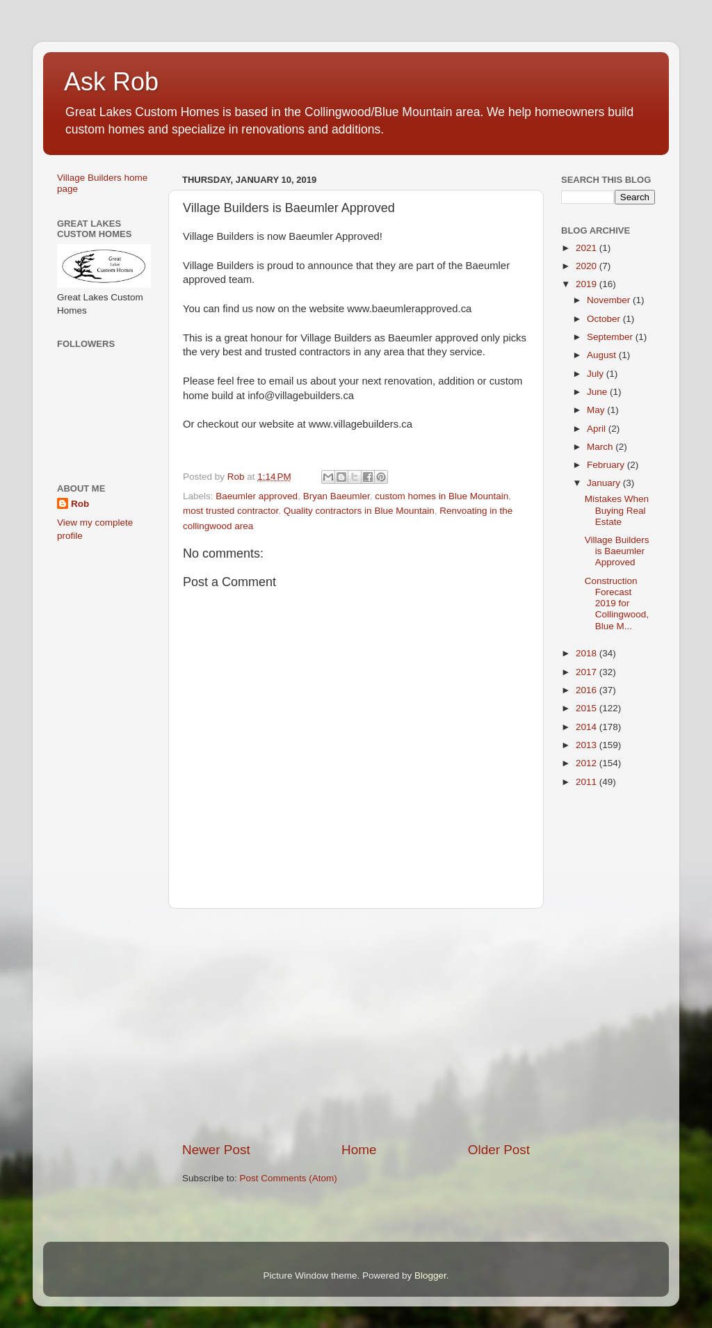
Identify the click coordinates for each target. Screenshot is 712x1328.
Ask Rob (111, 81)
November (610, 300)
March (601, 447)
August (603, 355)
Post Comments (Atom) (288, 1178)
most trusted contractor (230, 510)
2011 (587, 782)
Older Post (499, 1149)
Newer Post (216, 1149)
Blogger (430, 1275)
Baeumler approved (257, 496)
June (598, 392)
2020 (587, 266)
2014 (587, 727)
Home (358, 1149)
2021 (587, 248)
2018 (587, 653)
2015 (587, 708)
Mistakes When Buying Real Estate (617, 510)
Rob (80, 504)
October (605, 319)
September (611, 337)
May (597, 410)
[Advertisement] (356, 1025)
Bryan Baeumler (336, 496)
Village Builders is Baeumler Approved (617, 551)
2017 (587, 672)
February (607, 465)
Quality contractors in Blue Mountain (359, 510)
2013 (587, 745)
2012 (587, 763)
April (597, 428)
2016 (587, 690)
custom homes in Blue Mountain (441, 496)
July (596, 374)
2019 (587, 284)
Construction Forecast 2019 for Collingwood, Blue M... (617, 603)
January (605, 483)
